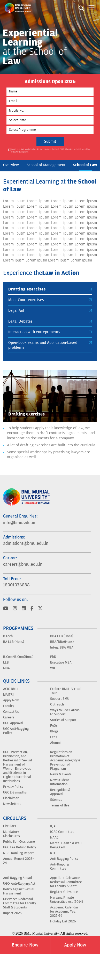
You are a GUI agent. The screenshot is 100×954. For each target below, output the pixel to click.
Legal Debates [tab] (50, 321)
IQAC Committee (62, 832)
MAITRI (8, 695)
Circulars (9, 826)
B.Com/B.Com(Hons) (18, 657)
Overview (11, 165)
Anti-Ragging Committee (59, 866)
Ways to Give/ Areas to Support (65, 712)
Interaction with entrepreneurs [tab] (50, 332)
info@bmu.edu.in (19, 522)
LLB (6, 662)
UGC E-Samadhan (15, 792)
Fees (53, 737)
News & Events (61, 774)
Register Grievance (64, 892)
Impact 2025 (12, 913)
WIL (53, 668)
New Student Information (59, 782)
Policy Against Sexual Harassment (18, 891)
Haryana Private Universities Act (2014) (66, 899)
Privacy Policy (13, 787)
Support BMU (59, 699)
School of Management (46, 165)
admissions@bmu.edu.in (25, 543)
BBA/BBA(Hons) (62, 642)
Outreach (57, 704)
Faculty (8, 706)
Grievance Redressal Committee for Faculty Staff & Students (19, 903)
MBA (6, 668)
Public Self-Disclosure (19, 842)
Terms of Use (59, 805)
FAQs (54, 726)
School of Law (85, 165)
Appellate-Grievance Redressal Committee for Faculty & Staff (66, 882)
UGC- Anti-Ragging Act (19, 884)
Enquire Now (25, 945)
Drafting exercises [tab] (50, 289)
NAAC (54, 837)
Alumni (55, 743)
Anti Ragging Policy (64, 859)
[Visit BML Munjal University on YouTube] (5, 608)
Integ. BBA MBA (61, 647)
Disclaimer (11, 798)
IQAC (53, 826)
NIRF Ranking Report (18, 853)
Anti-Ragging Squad (17, 878)
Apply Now (75, 945)
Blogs (54, 731)
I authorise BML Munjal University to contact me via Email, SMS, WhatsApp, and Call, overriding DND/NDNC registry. (50, 150)
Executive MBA (61, 662)
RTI (52, 853)
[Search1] (81, 7)
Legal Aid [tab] (50, 310)
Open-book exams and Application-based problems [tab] (50, 345)
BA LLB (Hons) (13, 642)
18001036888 (16, 585)
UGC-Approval (13, 723)
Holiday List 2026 (63, 921)
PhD (53, 657)
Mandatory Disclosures (11, 834)
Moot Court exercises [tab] (50, 299)
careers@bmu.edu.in (22, 564)
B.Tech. (8, 636)
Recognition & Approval (60, 792)
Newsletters (12, 804)
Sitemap (56, 800)
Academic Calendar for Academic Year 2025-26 (64, 911)
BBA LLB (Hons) (61, 636)
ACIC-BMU (10, 689)
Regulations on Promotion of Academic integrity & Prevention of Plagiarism (65, 760)
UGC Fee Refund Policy (19, 847)
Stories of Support (63, 720)
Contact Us (11, 712)
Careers (8, 717)
